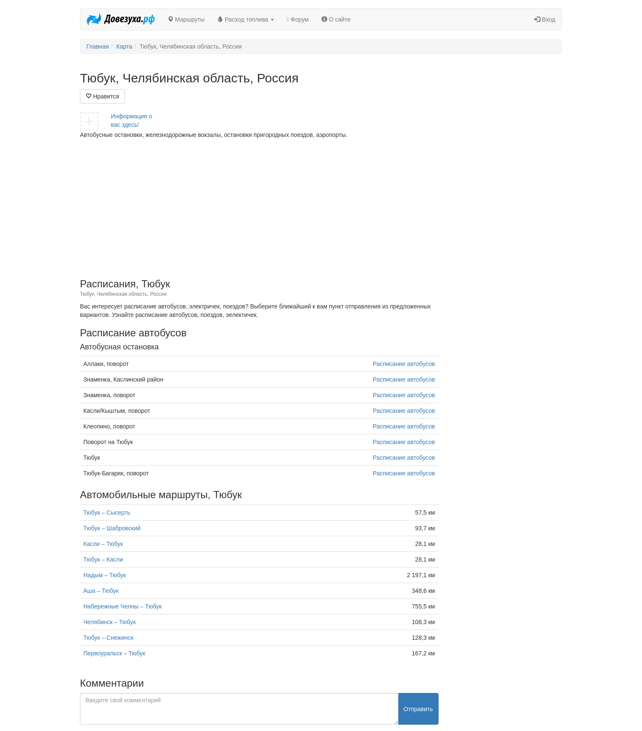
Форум (298, 19)
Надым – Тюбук (104, 575)
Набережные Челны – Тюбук (122, 606)
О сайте (336, 19)
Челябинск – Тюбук (109, 622)
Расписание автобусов (404, 363)
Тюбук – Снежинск (108, 637)
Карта (124, 46)
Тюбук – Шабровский (111, 528)
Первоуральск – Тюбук (114, 653)
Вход (544, 19)
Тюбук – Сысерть (106, 512)
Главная (97, 46)
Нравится (102, 96)
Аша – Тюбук (100, 590)
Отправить (418, 709)
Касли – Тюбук (103, 543)
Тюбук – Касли (103, 559)
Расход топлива (245, 19)
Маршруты (186, 19)
